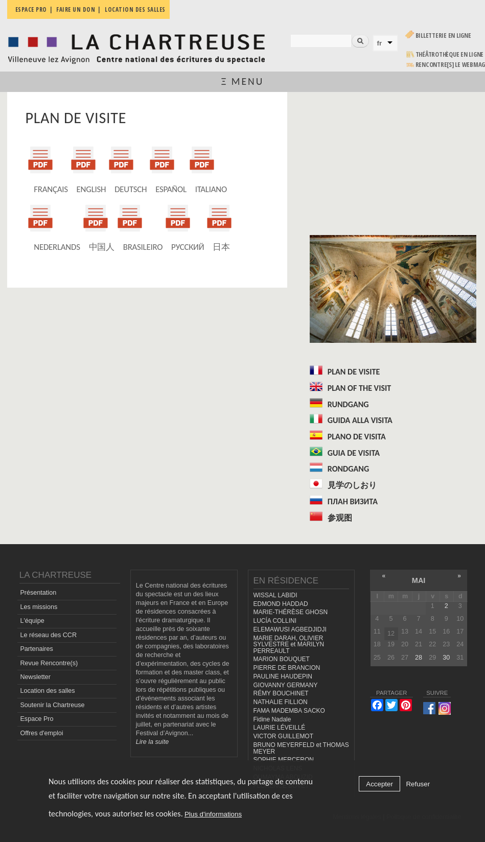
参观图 (340, 518)
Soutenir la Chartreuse (52, 705)
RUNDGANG (348, 404)
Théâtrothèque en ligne (449, 54)
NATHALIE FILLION (280, 702)
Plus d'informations (213, 814)
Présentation (38, 592)
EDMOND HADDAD (280, 603)
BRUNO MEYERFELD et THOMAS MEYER (301, 748)
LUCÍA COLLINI (274, 620)
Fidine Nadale (272, 719)
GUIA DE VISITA (354, 453)
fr (379, 43)
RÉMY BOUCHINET (281, 693)
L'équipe (32, 620)
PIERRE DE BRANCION (286, 667)
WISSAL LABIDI (275, 595)
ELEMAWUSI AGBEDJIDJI (290, 629)
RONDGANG (348, 469)
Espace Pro (36, 718)
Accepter (379, 784)
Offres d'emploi (41, 733)
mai (419, 580)
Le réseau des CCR (48, 635)
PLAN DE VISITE (354, 372)
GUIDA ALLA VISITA (360, 420)
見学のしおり (352, 485)
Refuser (418, 784)
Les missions (38, 607)
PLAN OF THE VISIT (359, 388)
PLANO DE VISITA (357, 436)
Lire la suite (152, 741)
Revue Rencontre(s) (49, 663)
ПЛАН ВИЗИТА (353, 501)
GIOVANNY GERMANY (285, 685)
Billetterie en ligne (443, 35)
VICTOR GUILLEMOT (283, 736)
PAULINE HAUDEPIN (283, 676)
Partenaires (36, 648)
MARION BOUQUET (281, 659)
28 (418, 657)
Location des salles (47, 690)
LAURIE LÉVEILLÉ (279, 727)
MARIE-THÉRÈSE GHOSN (290, 612)
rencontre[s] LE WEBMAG (450, 64)
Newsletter (35, 677)
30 (446, 657)
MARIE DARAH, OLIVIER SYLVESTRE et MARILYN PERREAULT (289, 644)
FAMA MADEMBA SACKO (289, 710)
